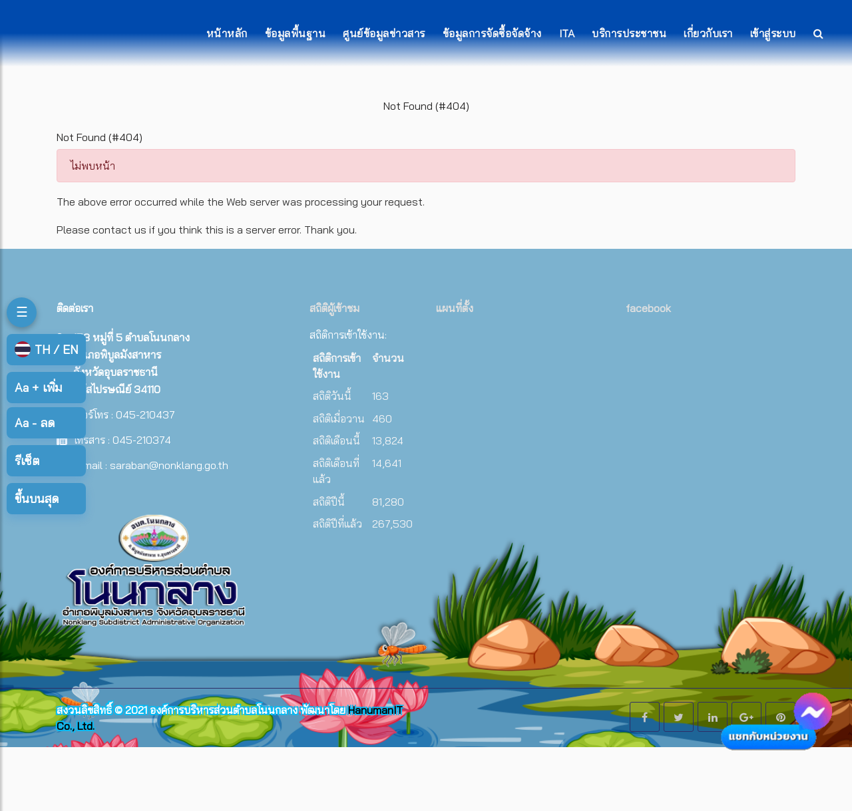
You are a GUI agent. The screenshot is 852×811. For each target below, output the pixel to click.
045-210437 (145, 414)
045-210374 (141, 439)
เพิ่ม (38, 388)
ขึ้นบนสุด (37, 498)
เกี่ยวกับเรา (708, 33)
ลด (35, 423)
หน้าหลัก (227, 33)
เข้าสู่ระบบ (773, 33)
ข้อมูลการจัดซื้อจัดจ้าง (492, 33)
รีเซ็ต (27, 460)
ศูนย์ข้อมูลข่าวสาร (384, 33)
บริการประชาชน (629, 33)
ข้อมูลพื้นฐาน (295, 33)
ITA (567, 33)
